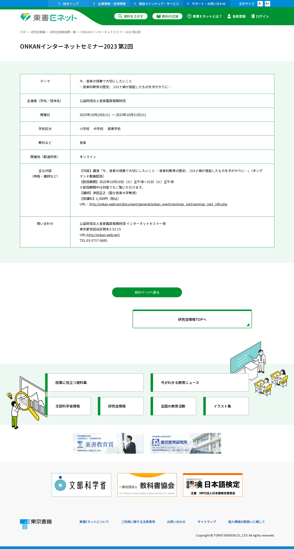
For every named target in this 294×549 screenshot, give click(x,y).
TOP (23, 32)
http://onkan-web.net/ (104, 234)
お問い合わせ (181, 521)
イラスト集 (223, 407)
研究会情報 (38, 32)
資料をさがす (130, 16)
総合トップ (68, 3)
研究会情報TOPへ (147, 320)
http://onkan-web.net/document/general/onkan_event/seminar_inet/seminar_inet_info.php (159, 204)
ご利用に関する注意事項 (141, 521)
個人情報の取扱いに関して (254, 521)
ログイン (260, 16)
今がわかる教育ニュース (181, 383)
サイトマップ (213, 521)
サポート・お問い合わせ (206, 3)
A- (260, 3)
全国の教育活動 (174, 407)
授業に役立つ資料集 (72, 383)
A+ (267, 3)
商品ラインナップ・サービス (156, 3)
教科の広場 (167, 16)
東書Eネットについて (95, 521)
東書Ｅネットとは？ (204, 16)
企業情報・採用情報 (109, 3)
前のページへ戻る (147, 292)
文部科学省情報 (69, 407)
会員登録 (236, 16)
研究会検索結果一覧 (65, 32)
